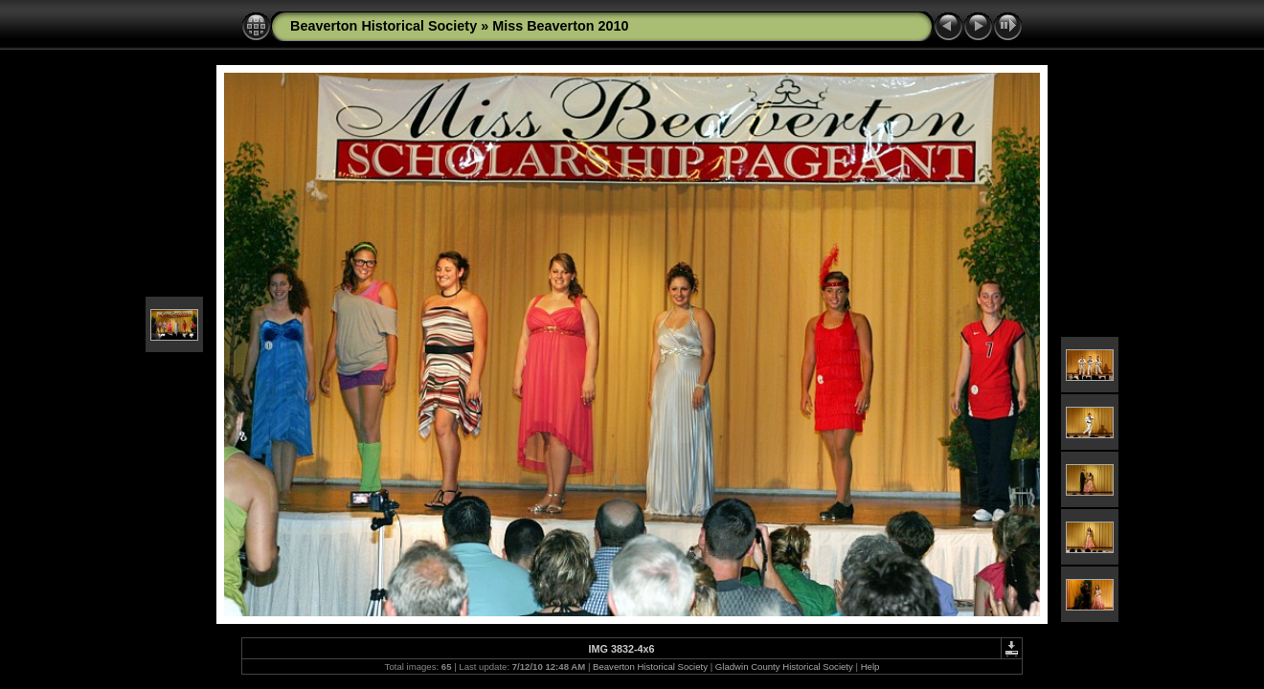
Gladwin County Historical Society (784, 666)
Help (870, 666)
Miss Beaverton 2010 (560, 25)
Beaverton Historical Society (383, 25)
